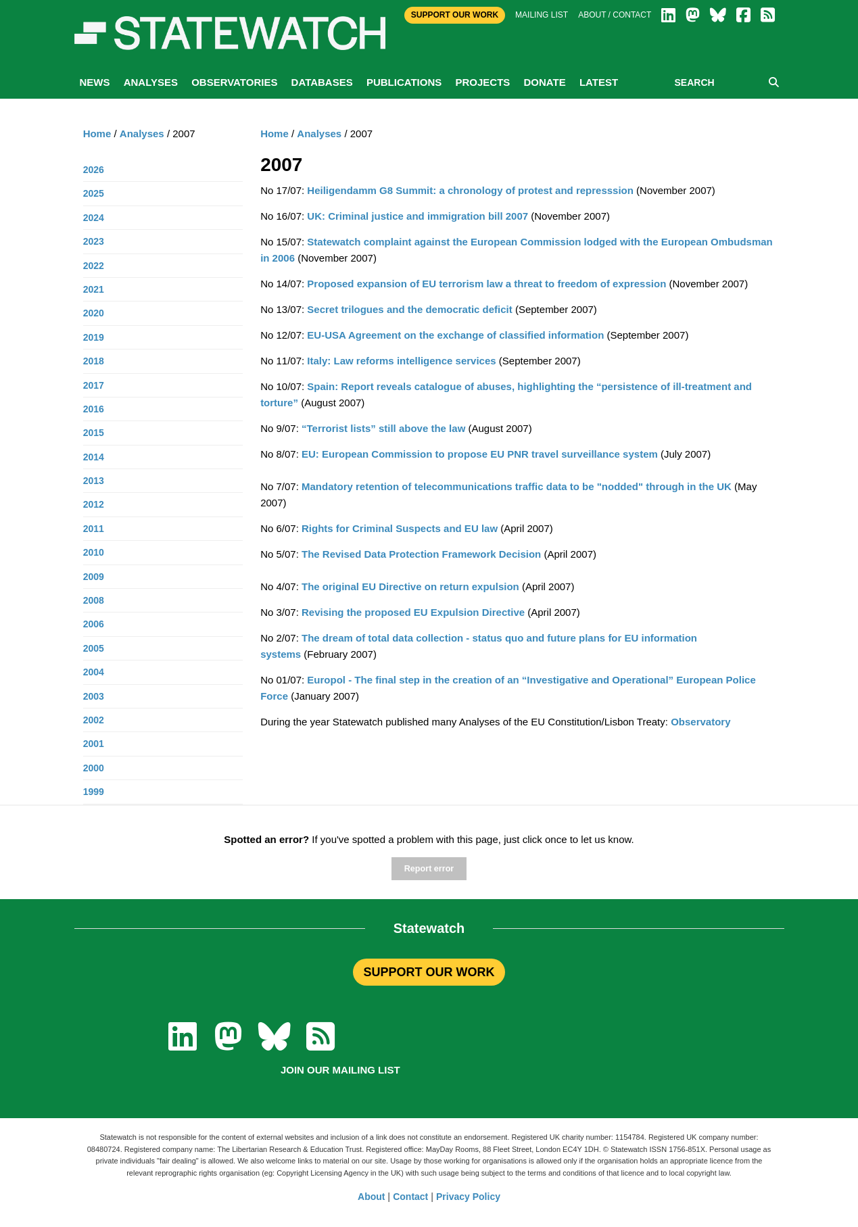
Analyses (151, 82)
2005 (93, 648)
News (95, 82)
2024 (93, 217)
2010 (93, 552)
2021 (93, 289)
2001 (93, 743)
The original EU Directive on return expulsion (410, 586)
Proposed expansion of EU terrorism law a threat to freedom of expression (486, 283)
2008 (93, 600)
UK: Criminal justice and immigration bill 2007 (417, 216)
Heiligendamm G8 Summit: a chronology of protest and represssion (470, 190)
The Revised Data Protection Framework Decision (421, 554)
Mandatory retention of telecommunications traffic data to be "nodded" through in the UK (517, 486)
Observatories (234, 82)
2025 (93, 193)
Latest (598, 82)
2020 (93, 313)
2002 (93, 720)
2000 (93, 768)
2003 (93, 696)
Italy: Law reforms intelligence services (400, 360)
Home (274, 133)
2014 (93, 457)
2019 (93, 337)
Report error (429, 868)
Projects (482, 82)
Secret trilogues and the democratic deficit (409, 309)
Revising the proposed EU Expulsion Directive (413, 612)
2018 (93, 361)
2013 (93, 480)
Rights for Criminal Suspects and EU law (400, 528)
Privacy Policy (468, 1196)
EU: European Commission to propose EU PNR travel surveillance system (480, 454)
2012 (93, 504)
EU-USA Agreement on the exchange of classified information (455, 335)
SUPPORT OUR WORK (429, 972)
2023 (93, 241)
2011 (93, 528)
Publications (404, 82)
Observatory (700, 721)
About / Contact (614, 15)
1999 (93, 791)
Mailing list (541, 15)
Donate (544, 82)
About (371, 1196)
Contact (410, 1196)
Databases (322, 82)
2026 (93, 169)
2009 (93, 576)
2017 (93, 385)
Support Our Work (454, 15)
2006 (93, 624)
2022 (93, 265)
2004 (93, 672)
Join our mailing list (340, 1070)
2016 (93, 409)
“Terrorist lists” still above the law (383, 428)
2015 (93, 432)
